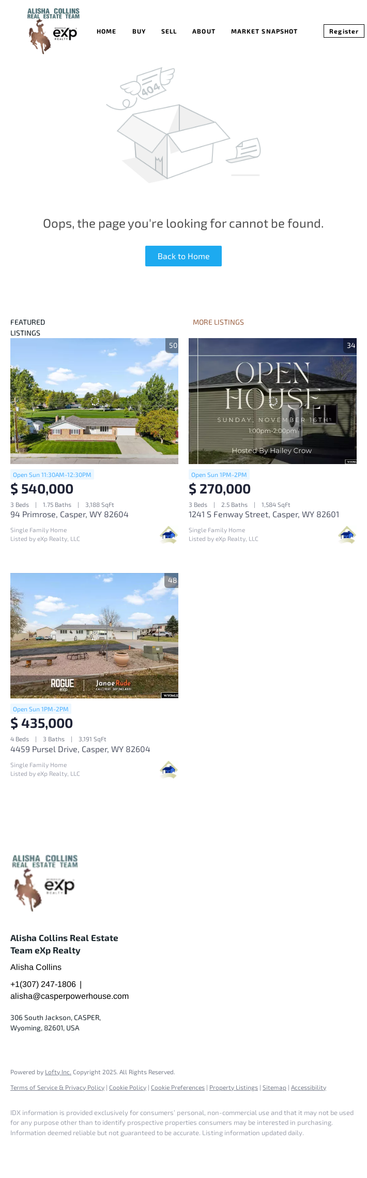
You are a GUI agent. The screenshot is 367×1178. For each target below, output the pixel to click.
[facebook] (22, 1150)
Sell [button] (169, 31)
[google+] (52, 1150)
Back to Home (184, 256)
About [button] (204, 31)
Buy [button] (139, 31)
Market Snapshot (264, 31)
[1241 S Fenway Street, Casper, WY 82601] (273, 401)
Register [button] (344, 31)
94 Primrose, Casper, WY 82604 (69, 514)
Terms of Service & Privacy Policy (57, 1087)
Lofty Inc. (58, 1071)
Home (106, 31)
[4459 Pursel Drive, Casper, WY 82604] (94, 636)
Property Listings (233, 1087)
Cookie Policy (127, 1087)
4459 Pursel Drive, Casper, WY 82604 (80, 749)
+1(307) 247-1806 (43, 984)
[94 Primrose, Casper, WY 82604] (94, 401)
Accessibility (308, 1087)
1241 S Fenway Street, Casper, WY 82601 (264, 514)
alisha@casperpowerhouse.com (69, 996)
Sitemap (274, 1087)
